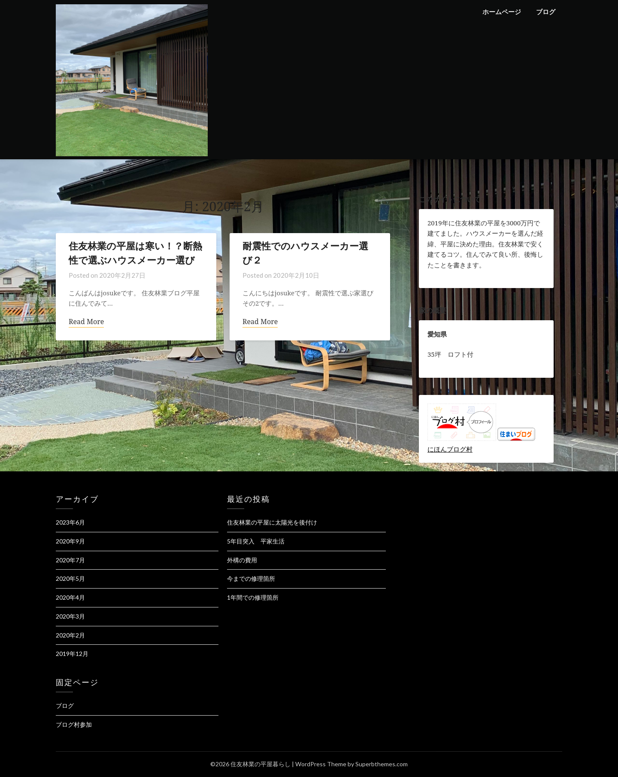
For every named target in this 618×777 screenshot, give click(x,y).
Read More (86, 322)
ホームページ (501, 11)
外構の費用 (242, 560)
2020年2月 (70, 635)
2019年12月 (72, 653)
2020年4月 (70, 597)
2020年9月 (70, 541)
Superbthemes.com (381, 764)
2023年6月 (70, 522)
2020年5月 (70, 578)
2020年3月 (70, 616)
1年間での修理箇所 (253, 597)
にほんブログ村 (450, 449)
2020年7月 (70, 560)
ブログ (545, 11)
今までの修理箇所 (251, 578)
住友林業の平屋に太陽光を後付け (272, 522)
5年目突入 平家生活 (256, 541)
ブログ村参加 (74, 724)
